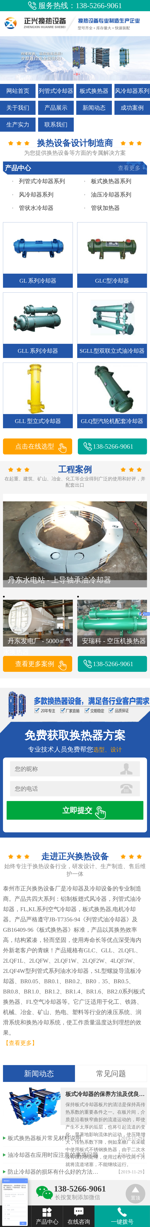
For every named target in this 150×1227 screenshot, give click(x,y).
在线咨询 (78, 1222)
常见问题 (111, 1073)
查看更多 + (131, 168)
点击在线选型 (34, 446)
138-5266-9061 (113, 446)
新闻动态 (94, 107)
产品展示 (55, 107)
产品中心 (47, 1222)
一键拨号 (122, 1222)
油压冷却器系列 (111, 194)
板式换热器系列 (111, 181)
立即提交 (77, 810)
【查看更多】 (20, 1043)
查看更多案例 (34, 663)
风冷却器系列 (132, 91)
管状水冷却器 (36, 208)
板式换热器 (94, 91)
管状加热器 (105, 208)
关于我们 (17, 107)
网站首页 (17, 91)
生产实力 (17, 124)
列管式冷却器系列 (42, 181)
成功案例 (132, 107)
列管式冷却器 (56, 91)
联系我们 (55, 124)
